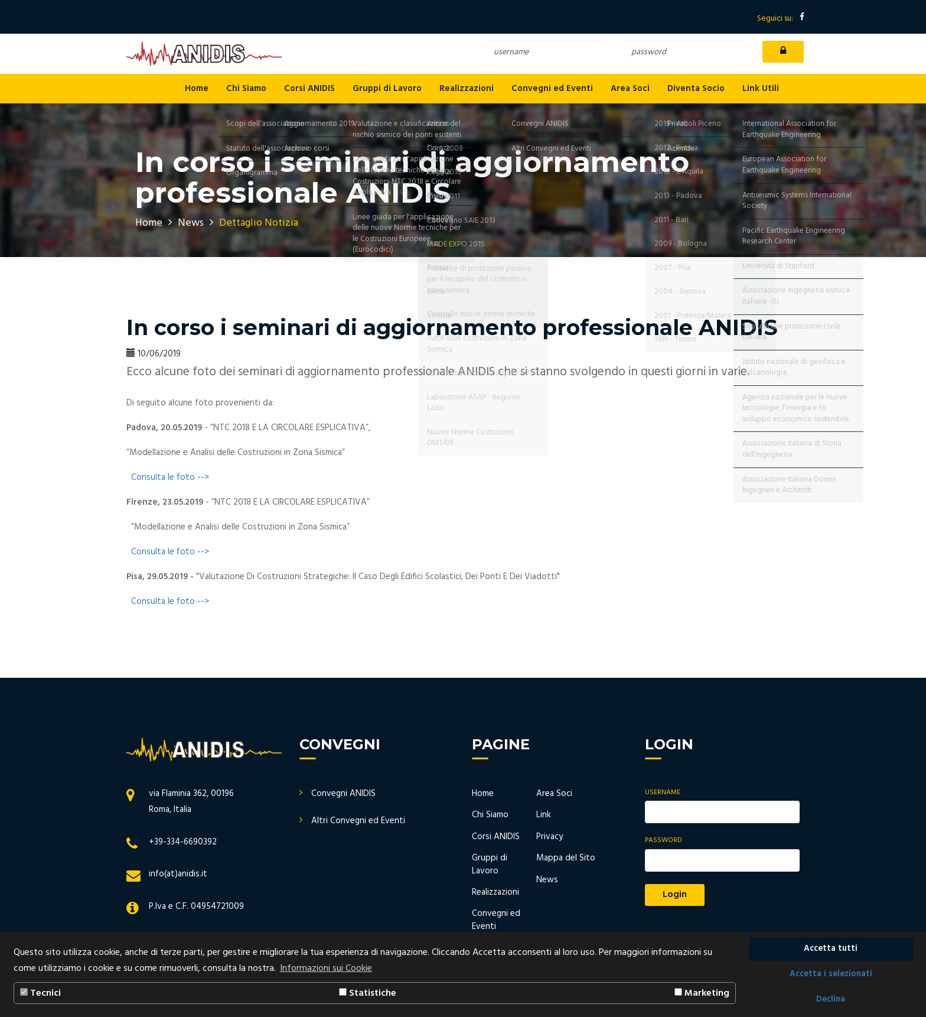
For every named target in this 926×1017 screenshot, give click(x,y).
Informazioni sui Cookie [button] (326, 968)
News (191, 223)
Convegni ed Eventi (552, 89)
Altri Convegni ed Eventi (358, 821)
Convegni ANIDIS (343, 794)
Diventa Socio (696, 89)
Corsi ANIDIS (309, 89)
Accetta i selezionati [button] (831, 974)
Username (662, 793)
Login (675, 894)
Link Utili (760, 89)
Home (196, 89)
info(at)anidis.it (178, 874)
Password (663, 841)
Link (543, 815)
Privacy (549, 837)
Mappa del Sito (565, 858)
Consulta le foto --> (170, 477)
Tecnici (40, 993)
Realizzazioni (466, 89)
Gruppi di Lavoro (387, 89)
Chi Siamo (246, 89)
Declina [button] (830, 999)
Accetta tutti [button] (830, 949)
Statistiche (367, 993)
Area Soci (630, 89)
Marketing (701, 993)
